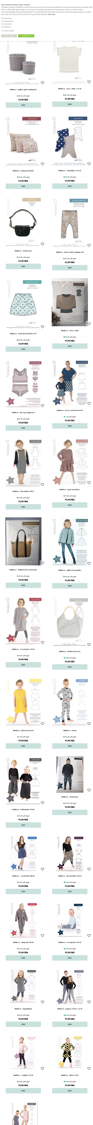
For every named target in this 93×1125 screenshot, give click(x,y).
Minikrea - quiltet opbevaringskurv (23, 89)
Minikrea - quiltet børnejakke (69, 570)
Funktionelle (7, 24)
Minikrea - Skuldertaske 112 (69, 651)
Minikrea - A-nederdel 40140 (23, 876)
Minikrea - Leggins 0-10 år (23, 1075)
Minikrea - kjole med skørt (23, 730)
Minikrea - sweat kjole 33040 (23, 649)
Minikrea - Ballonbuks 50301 (23, 809)
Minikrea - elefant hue (69, 797)
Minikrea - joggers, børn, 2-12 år (69, 1009)
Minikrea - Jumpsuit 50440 (23, 942)
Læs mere (51, 14)
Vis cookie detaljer (7, 31)
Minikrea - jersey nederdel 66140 (70, 410)
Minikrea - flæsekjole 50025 (23, 491)
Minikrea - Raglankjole (23, 1009)
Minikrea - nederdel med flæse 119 (23, 333)
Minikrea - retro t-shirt (70, 330)
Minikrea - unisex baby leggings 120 (70, 252)
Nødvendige (7, 18)
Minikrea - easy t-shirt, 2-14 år (69, 88)
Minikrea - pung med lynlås (23, 170)
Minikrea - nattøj (69, 730)
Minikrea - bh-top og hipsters (23, 412)
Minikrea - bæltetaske (23, 251)
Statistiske (7, 27)
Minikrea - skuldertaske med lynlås (23, 570)
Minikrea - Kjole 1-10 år (70, 1075)
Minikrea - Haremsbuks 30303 (70, 876)
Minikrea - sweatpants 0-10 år (69, 942)
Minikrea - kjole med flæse (69, 489)
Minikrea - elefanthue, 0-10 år (69, 170)
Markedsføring (8, 21)
